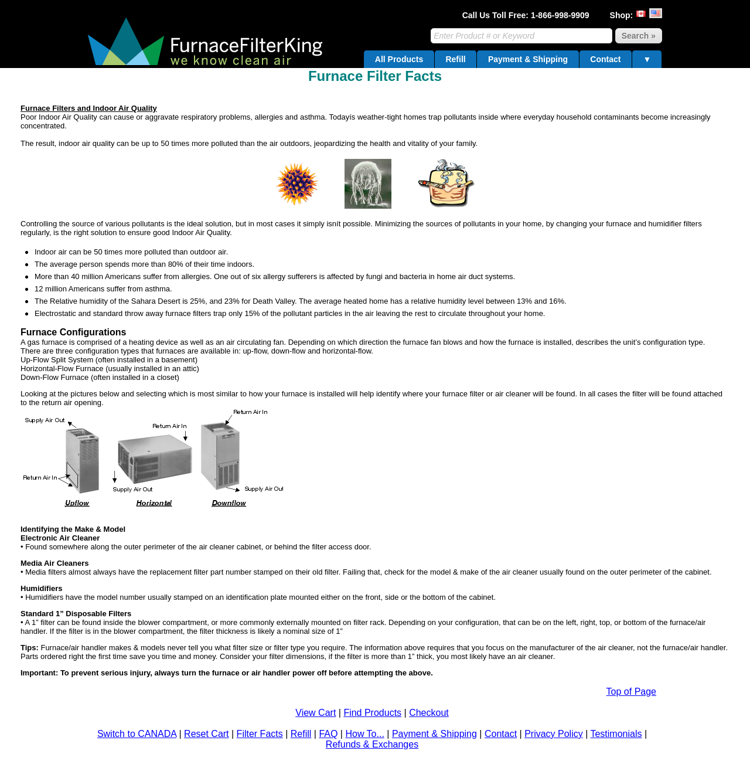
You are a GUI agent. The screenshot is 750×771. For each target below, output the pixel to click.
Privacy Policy (553, 734)
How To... (364, 734)
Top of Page (631, 692)
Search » (639, 35)
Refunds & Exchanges (372, 744)
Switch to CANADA (136, 734)
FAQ (328, 734)
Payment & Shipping (528, 59)
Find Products (372, 713)
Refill (455, 59)
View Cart (315, 713)
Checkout (429, 713)
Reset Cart (206, 734)
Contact (605, 59)
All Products (399, 59)
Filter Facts (260, 734)
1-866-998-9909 (560, 15)
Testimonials (616, 734)
